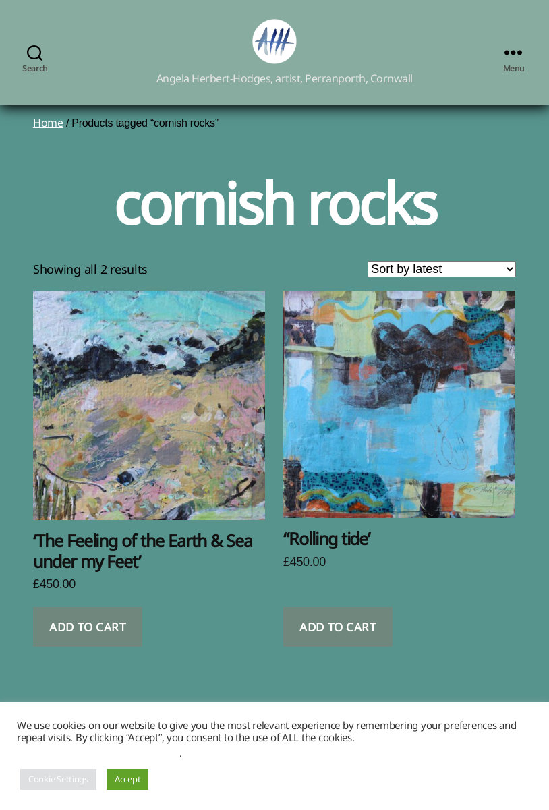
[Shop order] (442, 285)
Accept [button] (127, 779)
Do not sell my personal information (98, 752)
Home (48, 138)
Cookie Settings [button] (58, 779)
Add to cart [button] (87, 642)
